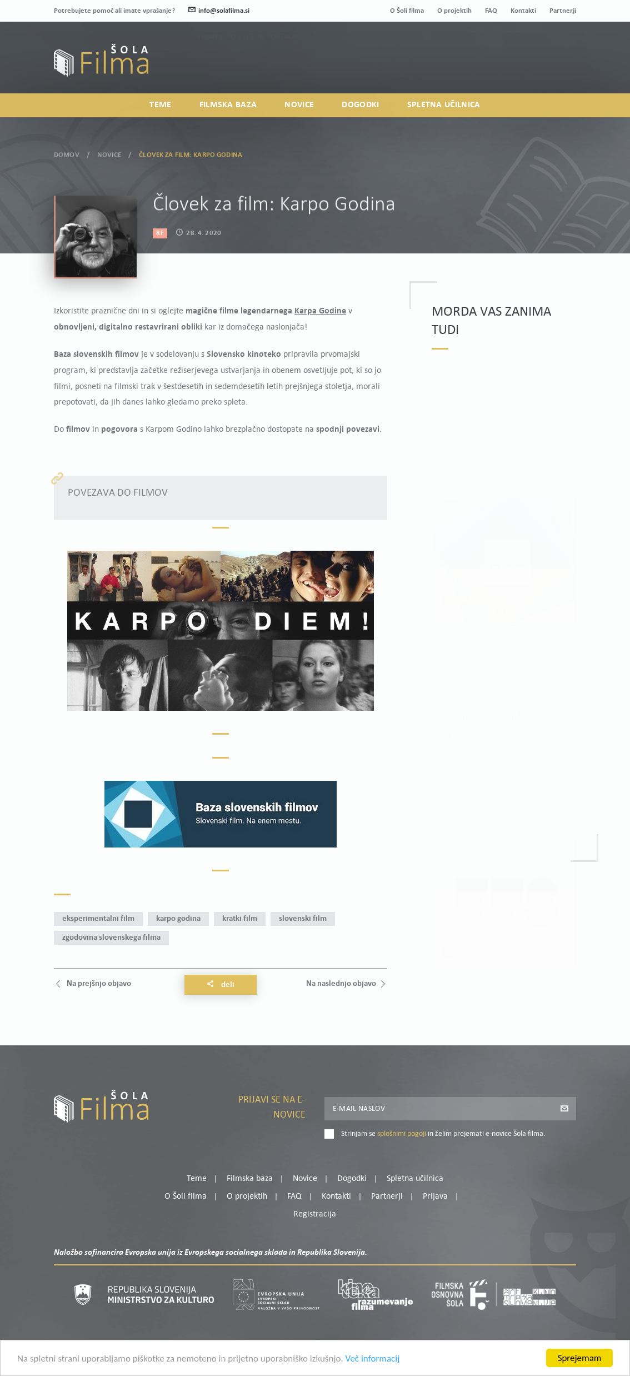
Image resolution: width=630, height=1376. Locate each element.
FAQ (491, 10)
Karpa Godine (320, 311)
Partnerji (562, 10)
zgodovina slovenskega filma (111, 938)
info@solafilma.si (218, 10)
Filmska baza (228, 105)
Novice (299, 105)
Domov (66, 153)
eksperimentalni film (98, 919)
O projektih (454, 10)
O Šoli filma (407, 10)
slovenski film (303, 919)
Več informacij (373, 1360)
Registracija (557, 66)
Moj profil (519, 52)
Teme (160, 105)
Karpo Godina (178, 919)
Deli (220, 984)
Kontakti (523, 10)
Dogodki (360, 105)
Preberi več (491, 799)
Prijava (507, 66)
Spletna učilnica (444, 105)
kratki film (239, 919)
